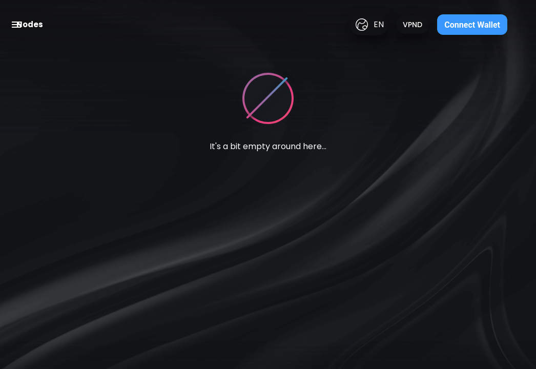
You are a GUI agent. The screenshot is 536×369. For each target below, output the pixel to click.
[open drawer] (16, 24)
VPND (412, 24)
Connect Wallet (472, 25)
